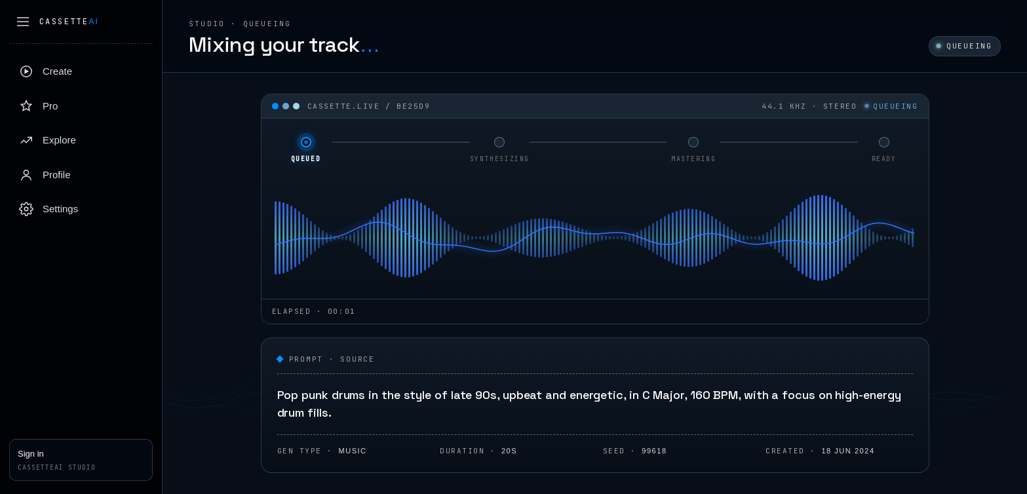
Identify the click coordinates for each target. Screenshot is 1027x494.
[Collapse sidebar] (23, 21)
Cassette (69, 21)
